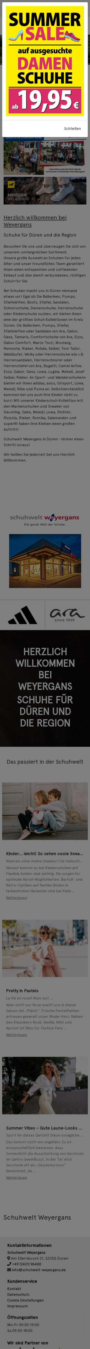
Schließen (72, 128)
